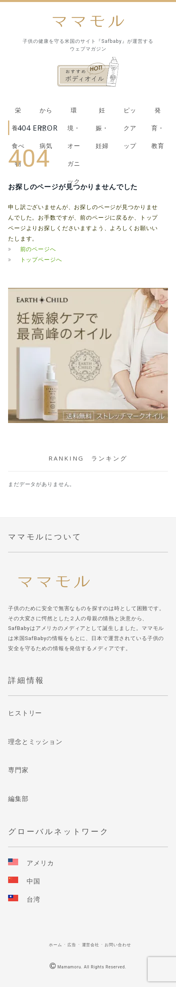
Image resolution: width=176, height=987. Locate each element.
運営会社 (90, 945)
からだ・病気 (46, 113)
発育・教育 (157, 113)
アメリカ (40, 863)
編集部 (18, 799)
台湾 (33, 899)
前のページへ (38, 249)
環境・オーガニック (73, 113)
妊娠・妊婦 (102, 113)
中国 (33, 881)
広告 (71, 945)
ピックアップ (130, 113)
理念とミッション (35, 742)
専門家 (18, 770)
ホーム (55, 945)
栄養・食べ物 (18, 113)
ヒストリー (25, 713)
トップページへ (41, 259)
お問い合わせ (118, 945)
